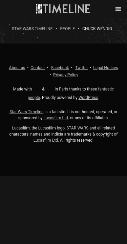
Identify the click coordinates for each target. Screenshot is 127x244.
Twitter (81, 67)
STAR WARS (77, 128)
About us (17, 67)
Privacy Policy (65, 75)
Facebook (60, 67)
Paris (63, 89)
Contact (37, 67)
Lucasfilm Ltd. (56, 118)
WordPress (88, 97)
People (67, 28)
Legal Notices (105, 67)
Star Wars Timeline (32, 28)
